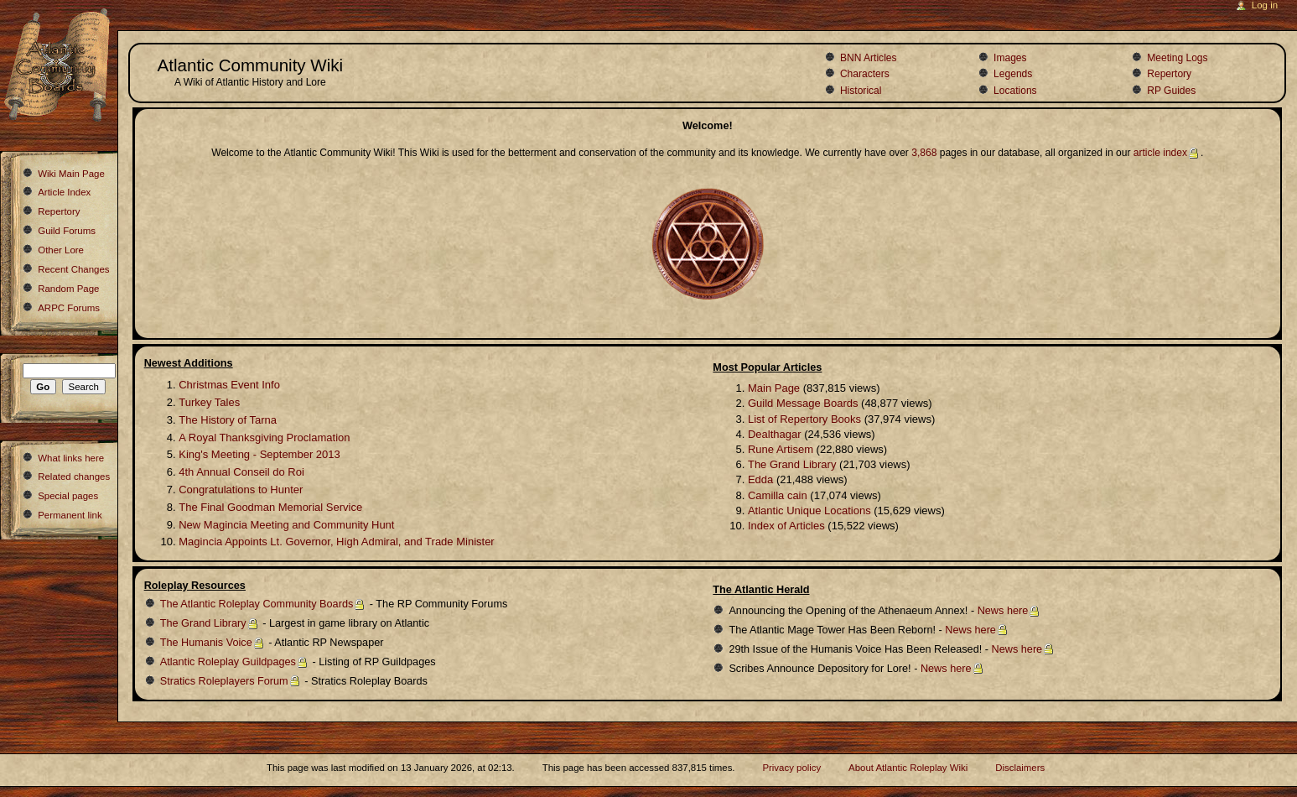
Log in (1265, 5)
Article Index (64, 192)
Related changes (74, 476)
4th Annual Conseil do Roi (241, 472)
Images (1010, 58)
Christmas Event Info (229, 384)
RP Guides (1171, 90)
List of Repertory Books (804, 419)
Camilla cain (777, 495)
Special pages (68, 496)
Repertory (1169, 74)
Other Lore (61, 250)
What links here (71, 458)
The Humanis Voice (206, 643)
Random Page (68, 289)
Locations (1015, 90)
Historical (861, 90)
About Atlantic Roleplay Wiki (908, 768)
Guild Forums (67, 231)
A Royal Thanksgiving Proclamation (264, 437)
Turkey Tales (209, 402)
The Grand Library (792, 464)
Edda (760, 479)
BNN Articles (868, 58)
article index (1160, 153)
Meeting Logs (1177, 58)
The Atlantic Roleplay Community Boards (257, 604)
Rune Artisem (780, 449)
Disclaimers (1020, 768)
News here (1003, 611)
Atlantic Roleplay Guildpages (228, 662)
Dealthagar (775, 434)
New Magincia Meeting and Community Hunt (286, 524)
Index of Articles (786, 525)
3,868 (923, 153)
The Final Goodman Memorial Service (270, 507)
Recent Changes (73, 269)
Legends (1013, 74)
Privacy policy (791, 768)
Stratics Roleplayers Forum (224, 681)
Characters (865, 74)
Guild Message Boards (803, 403)
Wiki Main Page (71, 174)
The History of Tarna (228, 420)
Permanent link (69, 515)
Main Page (774, 388)
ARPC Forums (69, 308)
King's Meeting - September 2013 (259, 454)
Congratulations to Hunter (241, 489)
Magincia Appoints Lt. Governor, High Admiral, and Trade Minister (336, 541)
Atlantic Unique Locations (809, 510)
